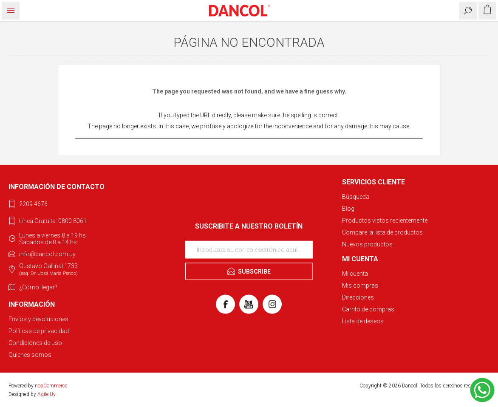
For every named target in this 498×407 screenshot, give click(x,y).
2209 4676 (33, 204)
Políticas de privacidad (38, 331)
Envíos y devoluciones (38, 319)
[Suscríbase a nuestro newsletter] (249, 249)
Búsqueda (355, 196)
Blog (348, 208)
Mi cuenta (355, 273)
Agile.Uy (46, 394)
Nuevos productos (367, 244)
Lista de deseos (363, 321)
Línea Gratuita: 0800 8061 (53, 221)
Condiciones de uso (35, 342)
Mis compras (360, 285)
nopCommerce (51, 386)
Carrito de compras (368, 309)
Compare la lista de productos (382, 232)
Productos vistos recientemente (384, 220)
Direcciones (358, 297)
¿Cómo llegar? (38, 287)
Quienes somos (29, 354)
